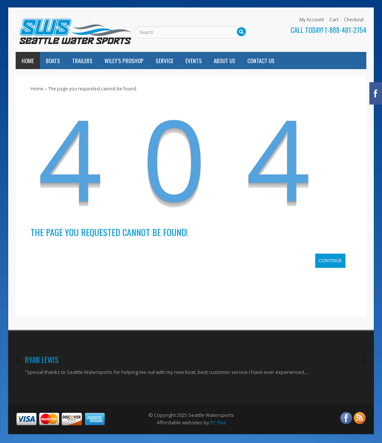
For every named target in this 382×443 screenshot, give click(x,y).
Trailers (82, 60)
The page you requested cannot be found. (92, 89)
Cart (333, 20)
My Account (312, 20)
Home (28, 60)
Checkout (354, 20)
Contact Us (261, 60)
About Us (224, 60)
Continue (330, 260)
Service (164, 60)
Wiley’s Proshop (124, 60)
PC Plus (218, 422)
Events (193, 60)
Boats (53, 60)
